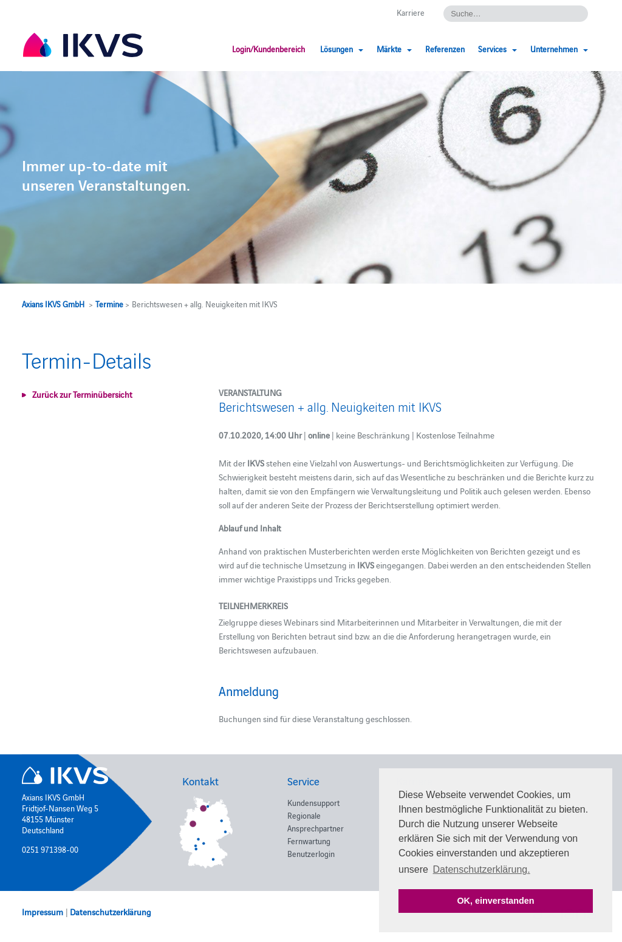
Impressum (42, 912)
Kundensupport (313, 802)
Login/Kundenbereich (268, 48)
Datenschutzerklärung (110, 912)
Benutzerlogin (311, 853)
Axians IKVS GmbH (53, 303)
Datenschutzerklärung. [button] (481, 869)
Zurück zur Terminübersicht (82, 394)
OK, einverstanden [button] (495, 901)
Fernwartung (308, 840)
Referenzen (445, 48)
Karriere (411, 12)
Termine (109, 303)
